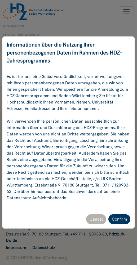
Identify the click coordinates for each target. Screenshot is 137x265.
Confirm (119, 219)
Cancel (96, 219)
